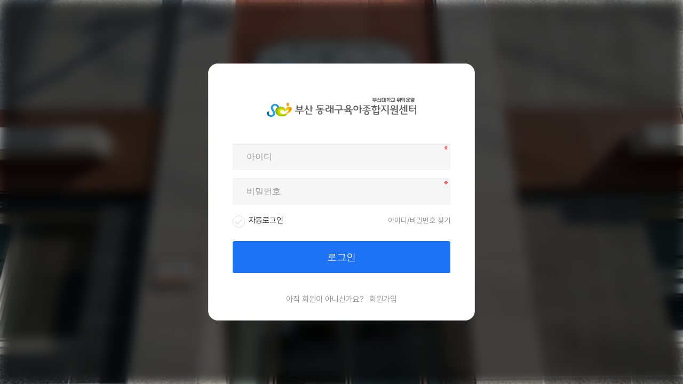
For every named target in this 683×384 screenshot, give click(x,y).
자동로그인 (266, 220)
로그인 (341, 257)
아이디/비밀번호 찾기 (419, 220)
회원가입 (383, 299)
